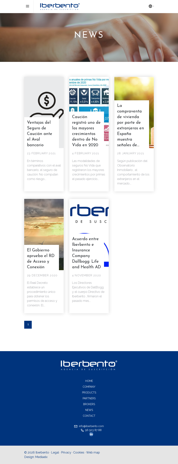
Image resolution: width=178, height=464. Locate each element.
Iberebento (60, 6)
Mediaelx (41, 457)
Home (89, 380)
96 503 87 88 (91, 430)
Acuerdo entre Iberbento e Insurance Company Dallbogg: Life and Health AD (86, 253)
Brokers (89, 404)
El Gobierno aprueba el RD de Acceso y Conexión (40, 258)
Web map (93, 452)
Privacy (66, 452)
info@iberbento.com (89, 426)
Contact (89, 415)
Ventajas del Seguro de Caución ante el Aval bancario (39, 134)
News (89, 410)
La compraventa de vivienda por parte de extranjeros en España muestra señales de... (130, 125)
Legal (55, 452)
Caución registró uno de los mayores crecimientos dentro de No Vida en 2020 (86, 131)
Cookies (78, 452)
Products (89, 392)
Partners (89, 398)
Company (89, 386)
